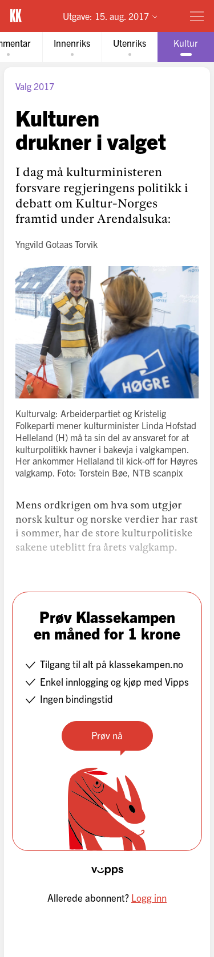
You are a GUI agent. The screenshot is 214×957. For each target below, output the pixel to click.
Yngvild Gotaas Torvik (56, 244)
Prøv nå (107, 735)
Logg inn (149, 897)
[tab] (72, 47)
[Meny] (197, 16)
